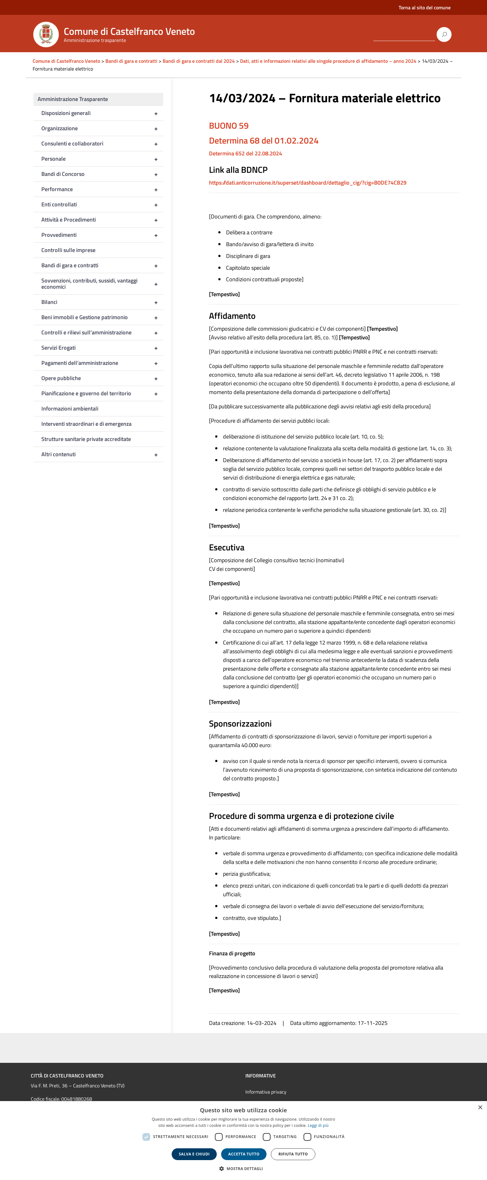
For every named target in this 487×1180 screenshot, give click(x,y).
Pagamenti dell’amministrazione (102, 363)
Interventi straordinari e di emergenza (86, 424)
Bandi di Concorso (102, 174)
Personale (102, 158)
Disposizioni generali (102, 113)
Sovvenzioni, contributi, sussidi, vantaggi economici (102, 283)
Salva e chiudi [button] (194, 1154)
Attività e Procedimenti (102, 219)
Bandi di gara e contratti (102, 265)
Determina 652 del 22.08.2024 (245, 153)
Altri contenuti (102, 454)
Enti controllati (102, 204)
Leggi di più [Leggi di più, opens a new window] (318, 1125)
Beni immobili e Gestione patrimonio (102, 317)
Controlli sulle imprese (68, 250)
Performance (102, 189)
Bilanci (102, 302)
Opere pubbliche (102, 378)
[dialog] (243, 1140)
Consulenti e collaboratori (102, 143)
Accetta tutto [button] (243, 1154)
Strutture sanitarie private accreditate (86, 439)
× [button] (480, 1107)
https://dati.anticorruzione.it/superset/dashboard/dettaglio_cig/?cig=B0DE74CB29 (307, 182)
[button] (243, 1169)
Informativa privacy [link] (265, 1091)
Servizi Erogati (102, 347)
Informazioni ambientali (69, 408)
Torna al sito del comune (425, 7)
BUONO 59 (229, 125)
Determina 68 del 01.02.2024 (264, 140)
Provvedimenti (102, 234)
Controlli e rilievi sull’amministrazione (102, 332)
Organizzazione (102, 128)
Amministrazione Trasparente (73, 99)
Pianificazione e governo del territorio (102, 393)
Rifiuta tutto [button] (293, 1154)
